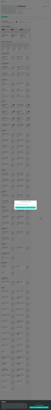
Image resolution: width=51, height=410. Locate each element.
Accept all (39, 407)
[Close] (35, 201)
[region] (25, 405)
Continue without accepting (39, 405)
